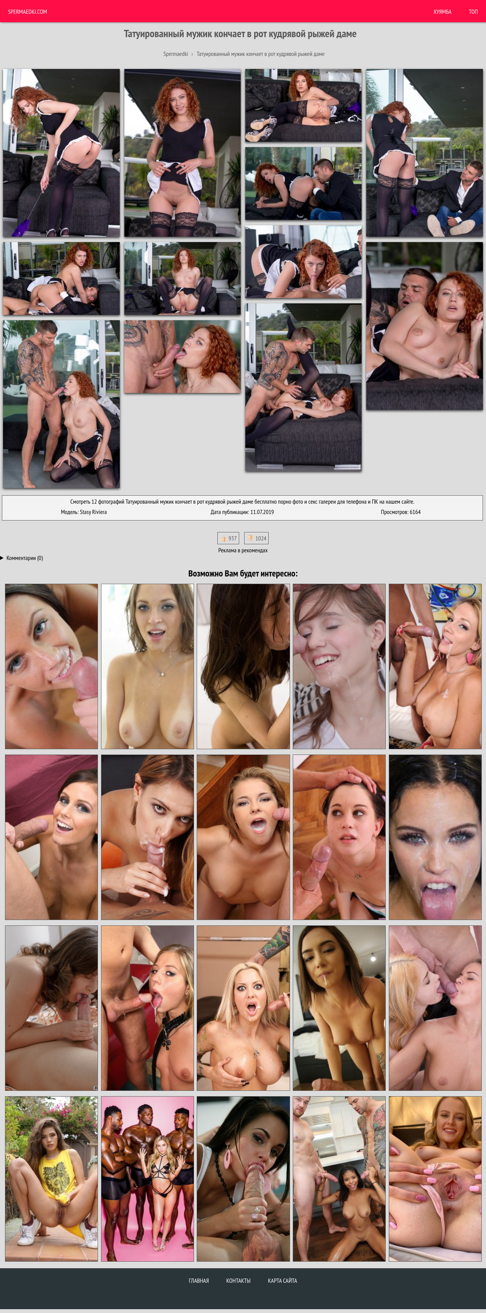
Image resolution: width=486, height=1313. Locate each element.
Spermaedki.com (27, 11)
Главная (199, 1280)
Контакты (238, 1280)
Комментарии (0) (25, 558)
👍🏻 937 (228, 538)
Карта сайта (282, 1280)
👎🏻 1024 (256, 538)
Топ (473, 11)
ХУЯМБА (443, 11)
